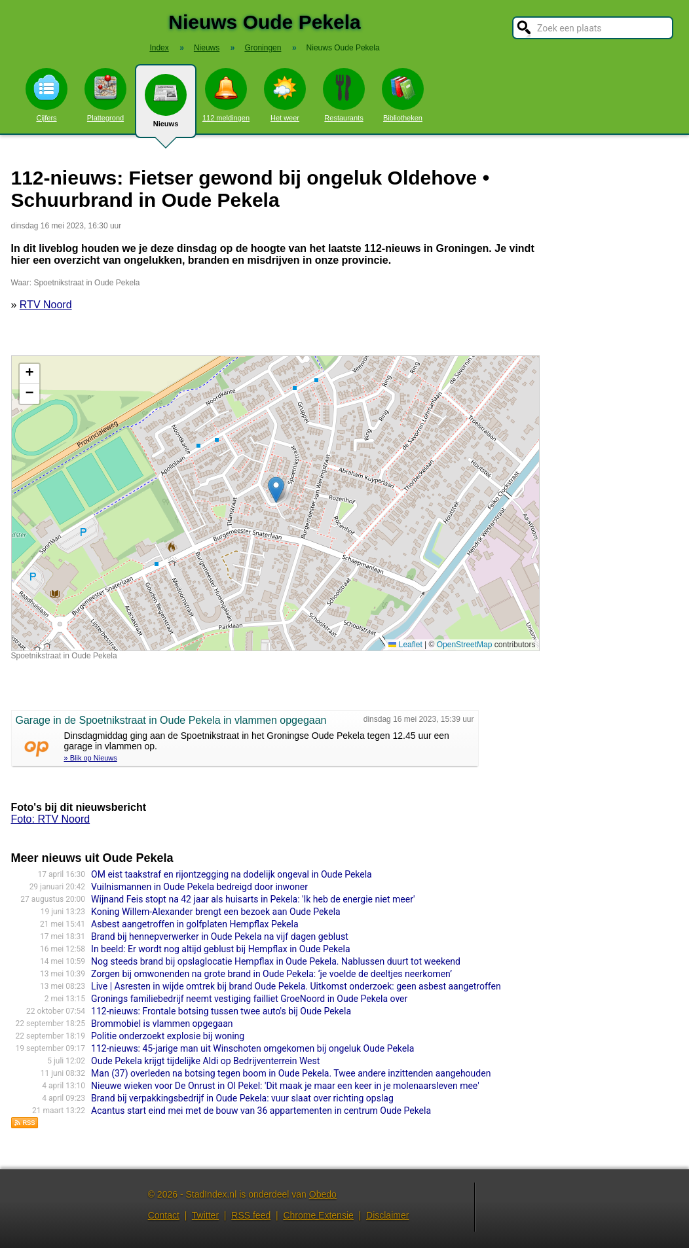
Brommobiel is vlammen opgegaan (162, 1023)
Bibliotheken (403, 95)
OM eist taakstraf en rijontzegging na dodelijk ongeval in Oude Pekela (231, 874)
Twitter (205, 1215)
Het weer (285, 95)
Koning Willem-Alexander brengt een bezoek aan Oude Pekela (216, 911)
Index (158, 47)
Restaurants (344, 95)
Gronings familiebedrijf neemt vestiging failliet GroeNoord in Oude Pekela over (249, 998)
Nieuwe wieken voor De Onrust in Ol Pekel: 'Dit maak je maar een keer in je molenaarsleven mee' (285, 1085)
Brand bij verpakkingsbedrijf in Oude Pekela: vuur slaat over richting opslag (242, 1098)
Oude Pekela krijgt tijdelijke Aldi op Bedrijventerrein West (205, 1061)
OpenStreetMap (465, 644)
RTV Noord (46, 304)
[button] (276, 489)
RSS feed (250, 1215)
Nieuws (166, 106)
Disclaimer (387, 1215)
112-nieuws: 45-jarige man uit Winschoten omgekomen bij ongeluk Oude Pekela (252, 1048)
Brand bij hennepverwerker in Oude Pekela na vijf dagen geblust (219, 936)
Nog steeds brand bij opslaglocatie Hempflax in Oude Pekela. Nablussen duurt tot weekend (275, 961)
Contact (163, 1215)
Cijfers (46, 95)
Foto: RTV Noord (50, 819)
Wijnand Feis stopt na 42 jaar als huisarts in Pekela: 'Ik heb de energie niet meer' (253, 899)
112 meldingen (226, 95)
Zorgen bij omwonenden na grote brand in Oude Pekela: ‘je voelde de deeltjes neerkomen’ (271, 974)
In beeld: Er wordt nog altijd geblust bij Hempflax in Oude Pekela (220, 949)
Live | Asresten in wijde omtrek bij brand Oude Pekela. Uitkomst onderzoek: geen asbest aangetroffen (296, 986)
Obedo (323, 1194)
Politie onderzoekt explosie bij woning (167, 1036)
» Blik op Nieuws (90, 758)
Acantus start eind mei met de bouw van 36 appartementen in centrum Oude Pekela (261, 1110)
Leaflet (405, 644)
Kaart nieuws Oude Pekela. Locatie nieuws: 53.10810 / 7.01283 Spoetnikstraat (274, 503)
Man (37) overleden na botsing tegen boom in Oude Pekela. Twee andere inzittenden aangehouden (291, 1073)
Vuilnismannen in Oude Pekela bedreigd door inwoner (199, 887)
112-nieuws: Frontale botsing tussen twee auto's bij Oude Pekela (221, 1011)
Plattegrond (105, 95)
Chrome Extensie (318, 1215)
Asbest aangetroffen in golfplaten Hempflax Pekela (194, 924)
